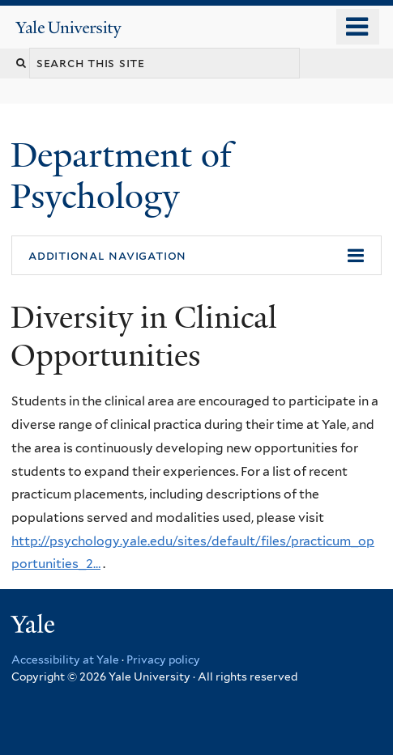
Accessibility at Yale (65, 659)
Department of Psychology (121, 175)
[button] (196, 255)
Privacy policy (163, 659)
